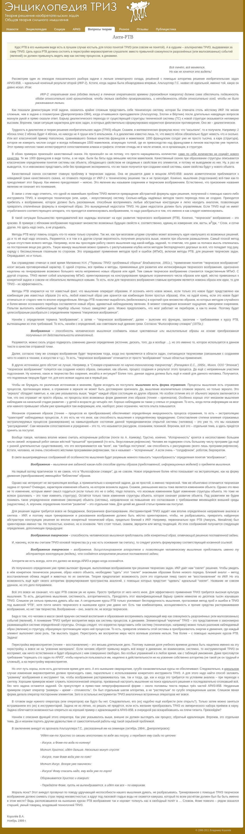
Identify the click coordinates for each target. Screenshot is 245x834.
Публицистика (166, 29)
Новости (12, 29)
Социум (59, 29)
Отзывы (142, 29)
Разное (124, 29)
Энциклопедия (36, 29)
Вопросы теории (100, 29)
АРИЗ (76, 29)
